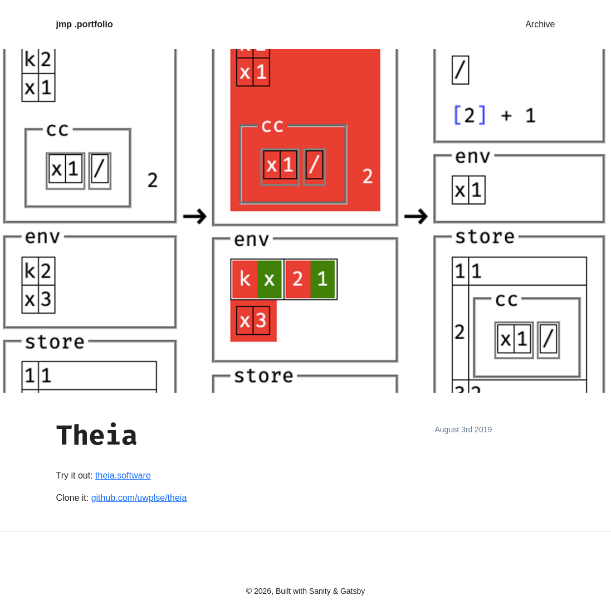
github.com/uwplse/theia (139, 497)
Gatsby (352, 591)
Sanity (320, 591)
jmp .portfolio (84, 24)
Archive (540, 24)
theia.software (123, 475)
